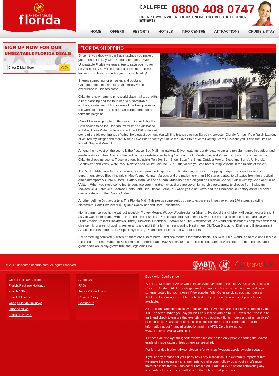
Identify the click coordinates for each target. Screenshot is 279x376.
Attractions (227, 31)
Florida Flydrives (20, 315)
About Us (85, 279)
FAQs (82, 285)
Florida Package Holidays (27, 285)
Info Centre (193, 31)
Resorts (141, 31)
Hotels (165, 31)
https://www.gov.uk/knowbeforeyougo (236, 349)
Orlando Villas (18, 309)
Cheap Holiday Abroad (25, 279)
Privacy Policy (88, 297)
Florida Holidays (20, 297)
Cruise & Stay (261, 31)
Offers (117, 31)
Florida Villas (18, 291)
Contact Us (86, 303)
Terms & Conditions (92, 291)
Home (95, 31)
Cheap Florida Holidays (25, 303)
